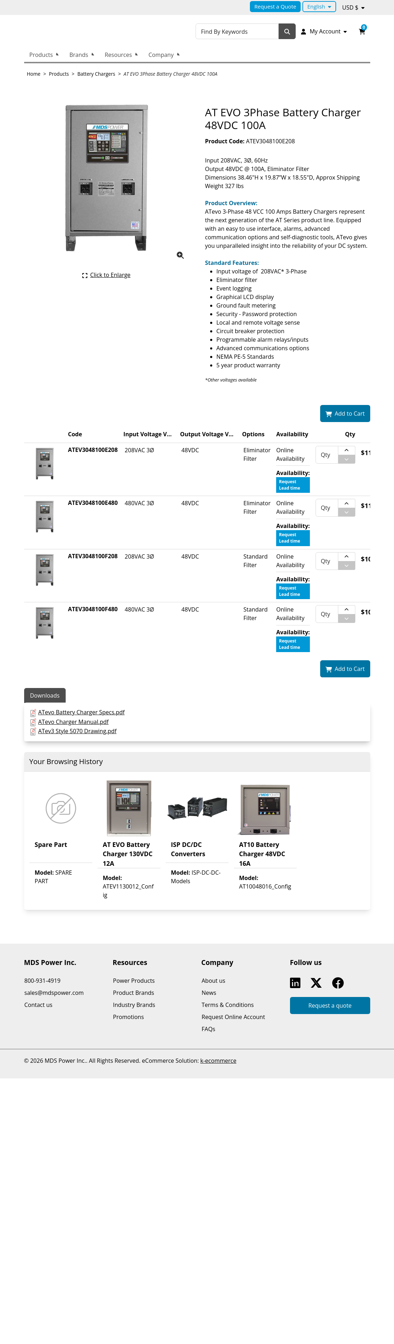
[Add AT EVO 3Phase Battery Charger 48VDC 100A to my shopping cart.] (345, 413)
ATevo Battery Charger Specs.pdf (81, 712)
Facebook (339, 983)
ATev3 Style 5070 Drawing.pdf (77, 731)
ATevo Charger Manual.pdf (73, 722)
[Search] (288, 31)
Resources (118, 55)
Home (33, 73)
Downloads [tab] (45, 695)
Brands (78, 55)
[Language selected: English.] (319, 6)
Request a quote (330, 1005)
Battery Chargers (96, 73)
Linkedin (296, 983)
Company (161, 55)
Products (41, 55)
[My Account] (324, 31)
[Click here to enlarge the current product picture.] (106, 275)
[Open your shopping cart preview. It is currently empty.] (362, 31)
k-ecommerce (218, 1061)
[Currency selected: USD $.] (353, 7)
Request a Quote (275, 6)
